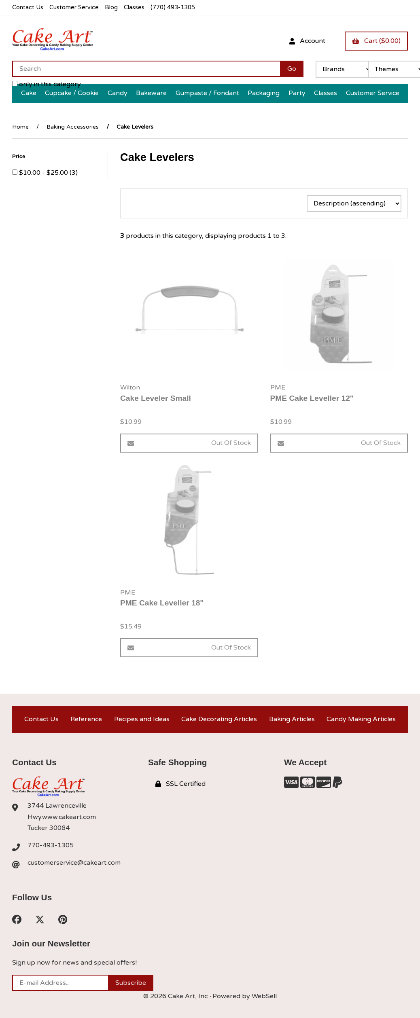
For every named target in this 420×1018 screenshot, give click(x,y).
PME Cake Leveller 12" (312, 398)
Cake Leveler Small (155, 398)
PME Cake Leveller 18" (162, 603)
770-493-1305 (51, 845)
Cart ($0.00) (376, 41)
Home (20, 126)
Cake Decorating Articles (219, 719)
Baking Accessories (73, 126)
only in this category (46, 84)
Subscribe (130, 983)
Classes (134, 7)
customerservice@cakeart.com (74, 863)
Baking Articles (292, 719)
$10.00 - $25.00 (44, 173)
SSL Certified (180, 784)
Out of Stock (189, 443)
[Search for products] (146, 69)
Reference (86, 719)
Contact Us (27, 7)
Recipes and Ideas (142, 719)
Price (19, 156)
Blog (111, 7)
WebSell (264, 996)
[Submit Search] (291, 69)
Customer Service (74, 7)
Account (307, 41)
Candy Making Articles (361, 719)
